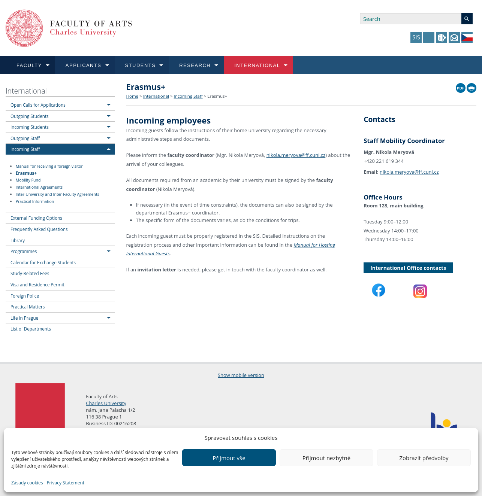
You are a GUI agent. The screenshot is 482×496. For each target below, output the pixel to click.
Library (17, 240)
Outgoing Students (29, 116)
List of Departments (30, 329)
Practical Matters (27, 307)
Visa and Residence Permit (37, 284)
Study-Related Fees (29, 273)
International (26, 91)
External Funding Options (36, 218)
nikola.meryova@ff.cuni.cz (296, 155)
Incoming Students (29, 127)
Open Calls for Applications (38, 105)
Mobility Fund (28, 180)
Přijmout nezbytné (326, 458)
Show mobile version (241, 375)
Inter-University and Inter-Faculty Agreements (57, 194)
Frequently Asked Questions (39, 229)
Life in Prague (24, 318)
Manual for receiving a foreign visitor (49, 166)
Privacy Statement (65, 483)
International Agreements (39, 187)
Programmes (23, 251)
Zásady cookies (27, 483)
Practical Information (35, 201)
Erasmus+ (26, 173)
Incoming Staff (25, 149)
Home (132, 96)
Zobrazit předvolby (423, 458)
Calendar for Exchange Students (43, 262)
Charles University (106, 403)
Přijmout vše (229, 458)
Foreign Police (24, 296)
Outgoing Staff (25, 138)
